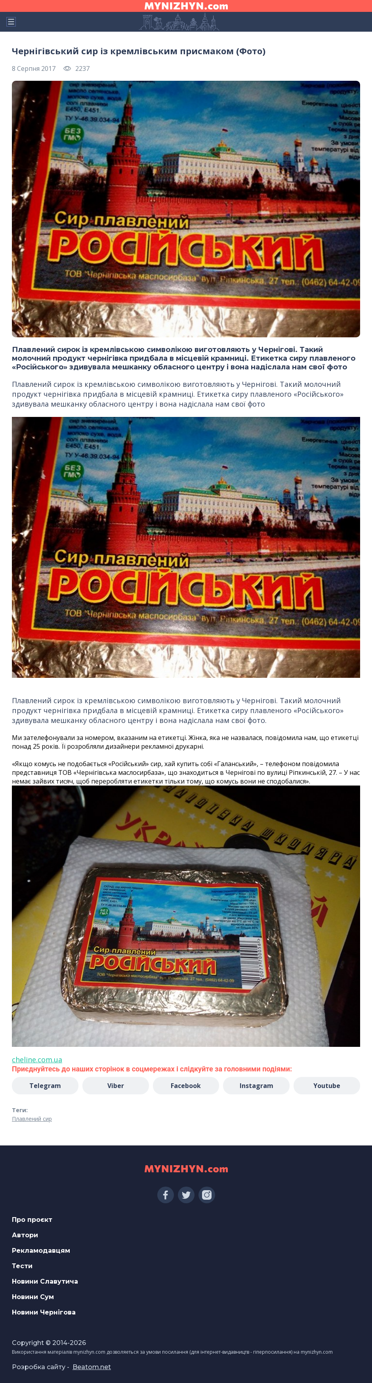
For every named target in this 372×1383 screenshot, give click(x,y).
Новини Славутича (45, 1281)
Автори (25, 1235)
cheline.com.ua (37, 1059)
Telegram (45, 1085)
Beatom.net (91, 1367)
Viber (115, 1085)
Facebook (186, 1085)
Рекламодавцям (41, 1250)
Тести (22, 1266)
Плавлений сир (32, 1118)
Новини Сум (33, 1297)
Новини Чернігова (44, 1312)
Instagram (256, 1085)
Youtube (326, 1085)
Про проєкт (32, 1219)
